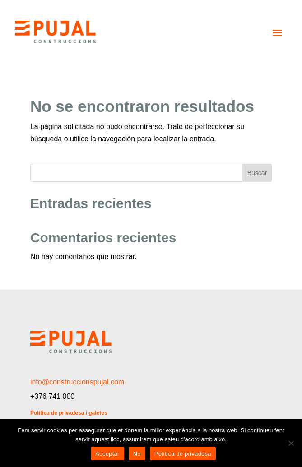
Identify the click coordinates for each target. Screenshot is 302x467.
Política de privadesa (182, 453)
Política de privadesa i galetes (68, 413)
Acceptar (107, 453)
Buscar (257, 172)
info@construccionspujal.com (77, 382)
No (137, 453)
